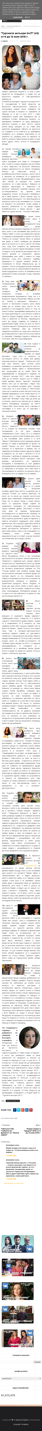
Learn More (18, 17)
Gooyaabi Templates (21, 1424)
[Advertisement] (21, 1208)
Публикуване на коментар (14, 1183)
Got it (27, 17)
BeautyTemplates (22, 1420)
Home (3, 26)
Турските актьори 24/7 (13, 26)
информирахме (30, 865)
